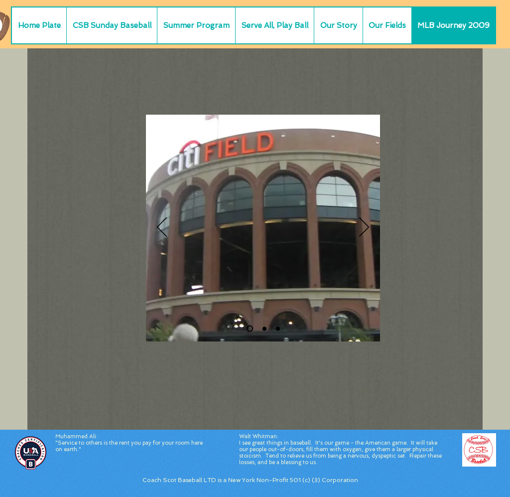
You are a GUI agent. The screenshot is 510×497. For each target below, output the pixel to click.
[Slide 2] (264, 329)
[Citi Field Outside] (250, 329)
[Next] (364, 227)
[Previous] (162, 227)
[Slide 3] (278, 329)
